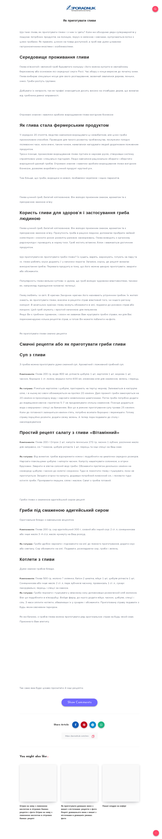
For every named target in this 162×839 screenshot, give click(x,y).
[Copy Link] (79, 736)
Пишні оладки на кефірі (114, 806)
